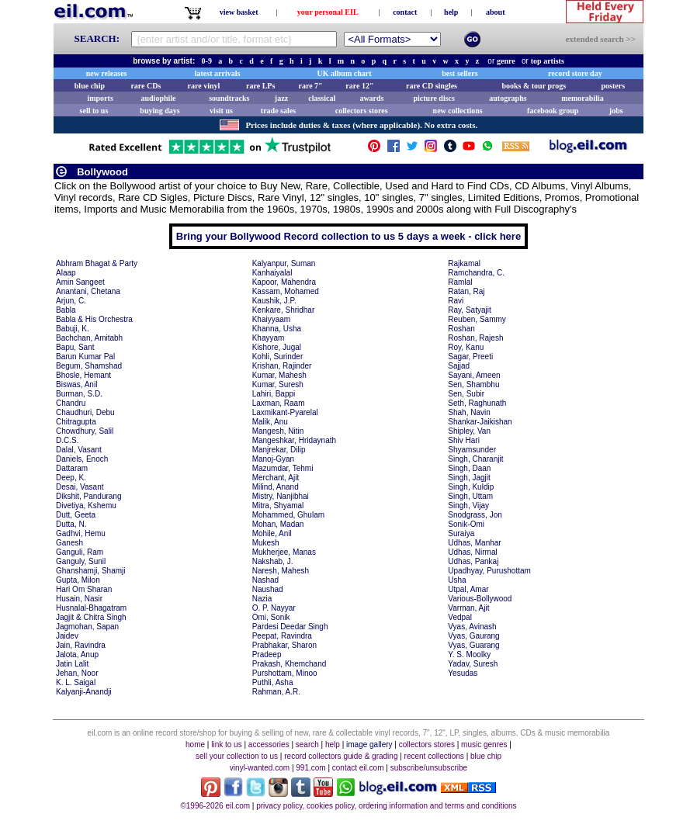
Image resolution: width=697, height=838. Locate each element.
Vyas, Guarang (473, 645)
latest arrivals (218, 73)
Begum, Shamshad (89, 366)
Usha (457, 580)
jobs (616, 110)
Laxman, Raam (278, 403)
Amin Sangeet (80, 282)
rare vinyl (204, 85)
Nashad (265, 580)
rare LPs (260, 85)
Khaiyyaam (271, 319)
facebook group (552, 110)
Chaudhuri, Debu (85, 412)
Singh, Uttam (470, 496)
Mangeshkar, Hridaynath (294, 440)
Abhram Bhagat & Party (96, 263)
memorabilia (582, 98)
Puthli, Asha (272, 682)
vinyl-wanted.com (260, 768)
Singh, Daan (469, 468)
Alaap (66, 272)
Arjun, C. (71, 300)
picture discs (433, 98)
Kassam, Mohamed (285, 291)
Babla (66, 310)
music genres (484, 744)
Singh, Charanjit (475, 459)
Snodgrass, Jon (475, 515)
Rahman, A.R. (276, 691)
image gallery (369, 744)
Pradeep (267, 654)
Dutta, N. (71, 524)
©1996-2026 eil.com (215, 806)
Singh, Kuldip (471, 487)
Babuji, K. (72, 328)
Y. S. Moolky (469, 654)
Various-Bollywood (479, 598)
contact (405, 12)
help (451, 12)
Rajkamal (464, 263)
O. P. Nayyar (274, 608)
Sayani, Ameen (474, 375)
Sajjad (459, 366)
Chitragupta (76, 421)
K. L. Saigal (75, 682)
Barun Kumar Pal (85, 356)
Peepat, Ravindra (282, 636)
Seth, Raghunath (477, 403)
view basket (239, 12)
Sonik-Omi (466, 524)
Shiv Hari (464, 440)
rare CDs (145, 85)
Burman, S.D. (79, 394)
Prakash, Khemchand (289, 664)
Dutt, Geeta (75, 515)
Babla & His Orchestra (94, 319)
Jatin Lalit (72, 664)
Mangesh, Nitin (278, 431)
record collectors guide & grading (340, 756)
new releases (106, 73)
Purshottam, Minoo (284, 673)
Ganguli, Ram (79, 552)
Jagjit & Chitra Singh (91, 617)
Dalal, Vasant (79, 449)
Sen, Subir (466, 394)
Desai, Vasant (80, 487)
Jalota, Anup (77, 654)
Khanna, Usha (276, 328)
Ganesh (69, 542)
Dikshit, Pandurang (89, 496)
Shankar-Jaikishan (479, 421)
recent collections (434, 756)
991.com (310, 768)
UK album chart (344, 73)
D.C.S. (67, 440)
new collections (458, 110)
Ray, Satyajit (469, 310)
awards (371, 98)
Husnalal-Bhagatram (91, 608)
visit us (221, 110)
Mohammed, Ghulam (288, 515)
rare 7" (310, 85)
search (307, 744)
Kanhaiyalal (272, 272)
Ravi (455, 300)
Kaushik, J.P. (274, 300)
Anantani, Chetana (88, 291)
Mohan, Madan (278, 524)
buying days (159, 110)
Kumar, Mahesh (279, 375)
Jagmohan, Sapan (87, 626)
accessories (269, 744)
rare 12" (359, 85)
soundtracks (229, 98)
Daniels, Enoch (82, 459)
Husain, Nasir (79, 598)
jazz (281, 98)
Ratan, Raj (466, 291)
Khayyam (268, 338)
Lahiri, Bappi (274, 394)
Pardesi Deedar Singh (290, 626)
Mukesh (265, 542)
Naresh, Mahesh (280, 570)
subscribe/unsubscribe (429, 768)
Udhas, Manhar (474, 542)
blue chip (90, 85)
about (495, 12)
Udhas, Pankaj (473, 561)
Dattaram (72, 468)
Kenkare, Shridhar (283, 310)
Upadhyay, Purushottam (489, 570)
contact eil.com (358, 768)
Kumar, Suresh (277, 384)
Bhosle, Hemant (83, 375)
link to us (226, 744)
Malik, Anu (270, 421)
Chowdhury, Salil (84, 431)
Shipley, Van (469, 431)
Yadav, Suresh (473, 664)
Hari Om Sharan (84, 589)
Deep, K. (71, 477)
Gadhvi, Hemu (81, 533)
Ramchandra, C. (476, 272)
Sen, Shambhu (473, 384)
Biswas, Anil (76, 384)
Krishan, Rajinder (282, 366)
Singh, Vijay (468, 505)
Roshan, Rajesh (475, 338)
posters (613, 85)
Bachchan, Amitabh (89, 338)
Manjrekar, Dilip (279, 449)
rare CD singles (431, 85)
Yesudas (462, 673)
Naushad (267, 589)
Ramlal (460, 282)
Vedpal (460, 617)
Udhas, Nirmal (472, 552)
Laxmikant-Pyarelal (285, 412)
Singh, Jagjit (469, 477)
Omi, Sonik (271, 617)
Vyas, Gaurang (473, 636)
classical (321, 98)
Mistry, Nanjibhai (280, 496)
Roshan (461, 328)
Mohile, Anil (272, 533)
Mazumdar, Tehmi (283, 468)
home (195, 744)
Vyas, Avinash (472, 626)
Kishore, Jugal (276, 347)
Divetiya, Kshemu (86, 505)
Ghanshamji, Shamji (90, 570)
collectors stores (361, 110)
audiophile (158, 98)
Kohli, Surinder (277, 356)
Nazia (262, 598)
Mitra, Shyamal (278, 505)
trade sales (278, 110)
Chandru (70, 403)
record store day (575, 73)
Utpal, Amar (468, 589)
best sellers (459, 73)
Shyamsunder (472, 449)
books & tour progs (533, 85)
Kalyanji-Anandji (84, 691)
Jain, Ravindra (81, 645)
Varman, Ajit (468, 608)
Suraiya (461, 533)
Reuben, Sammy (476, 319)
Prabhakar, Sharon (284, 645)
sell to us (94, 110)
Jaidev (67, 636)
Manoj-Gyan (273, 459)
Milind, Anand (275, 487)
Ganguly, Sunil (81, 561)
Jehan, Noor (77, 673)
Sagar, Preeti (470, 356)
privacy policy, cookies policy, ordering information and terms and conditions (386, 806)
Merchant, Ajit (276, 477)
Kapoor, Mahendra (284, 282)
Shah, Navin (469, 412)
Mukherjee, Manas (284, 552)
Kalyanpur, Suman (284, 263)
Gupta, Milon (78, 580)
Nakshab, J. (272, 561)
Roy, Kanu (466, 347)
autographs (507, 98)
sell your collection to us (237, 756)
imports (100, 98)
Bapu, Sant (75, 347)
